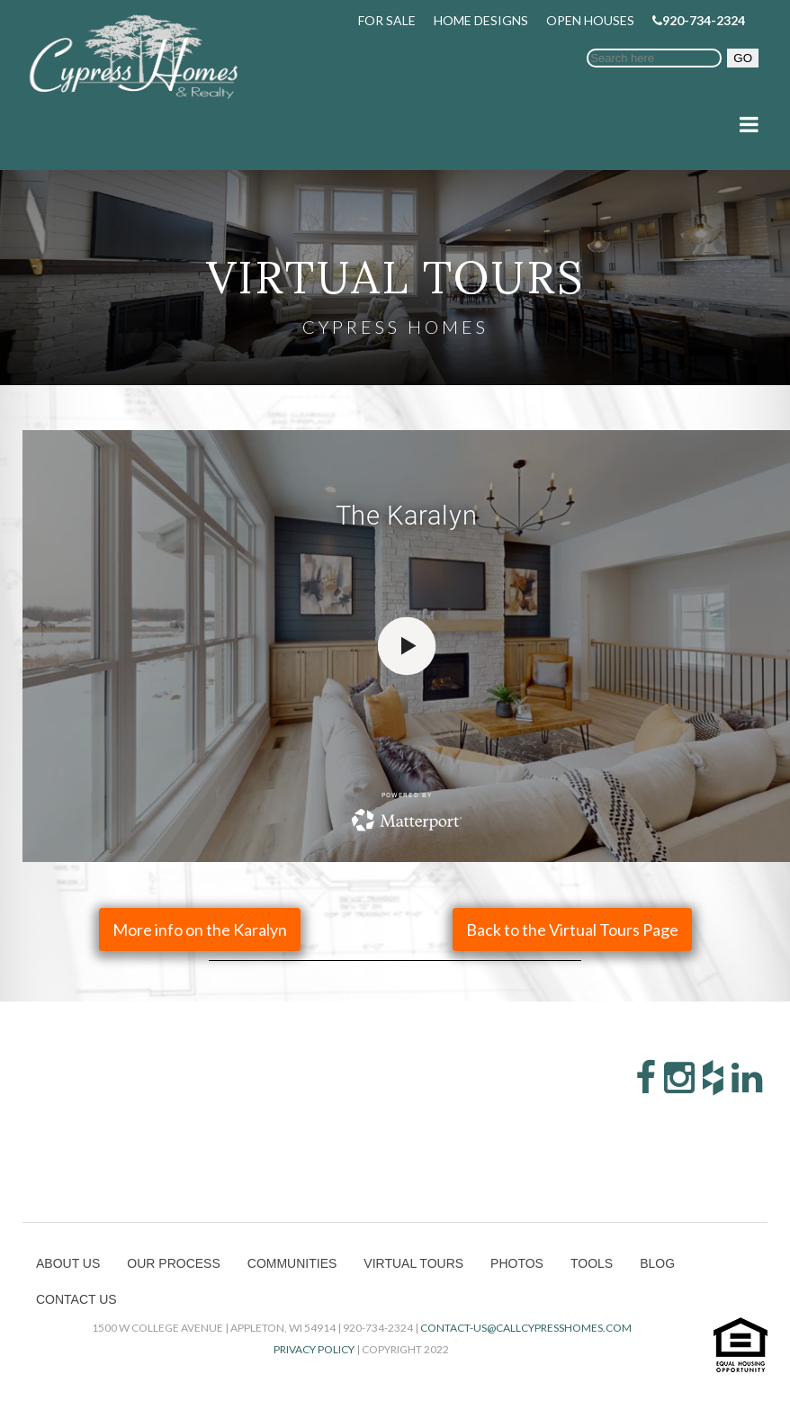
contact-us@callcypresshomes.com (526, 1327)
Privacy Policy (314, 1349)
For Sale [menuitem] (387, 20)
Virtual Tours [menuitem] (413, 1263)
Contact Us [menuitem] (76, 1299)
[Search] (654, 58)
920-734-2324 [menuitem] (698, 20)
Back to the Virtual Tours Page (572, 929)
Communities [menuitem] (292, 1263)
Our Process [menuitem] (173, 1263)
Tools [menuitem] (591, 1263)
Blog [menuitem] (657, 1263)
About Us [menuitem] (68, 1263)
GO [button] (742, 58)
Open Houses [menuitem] (590, 20)
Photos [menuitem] (516, 1263)
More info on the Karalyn (199, 929)
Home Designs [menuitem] (481, 20)
